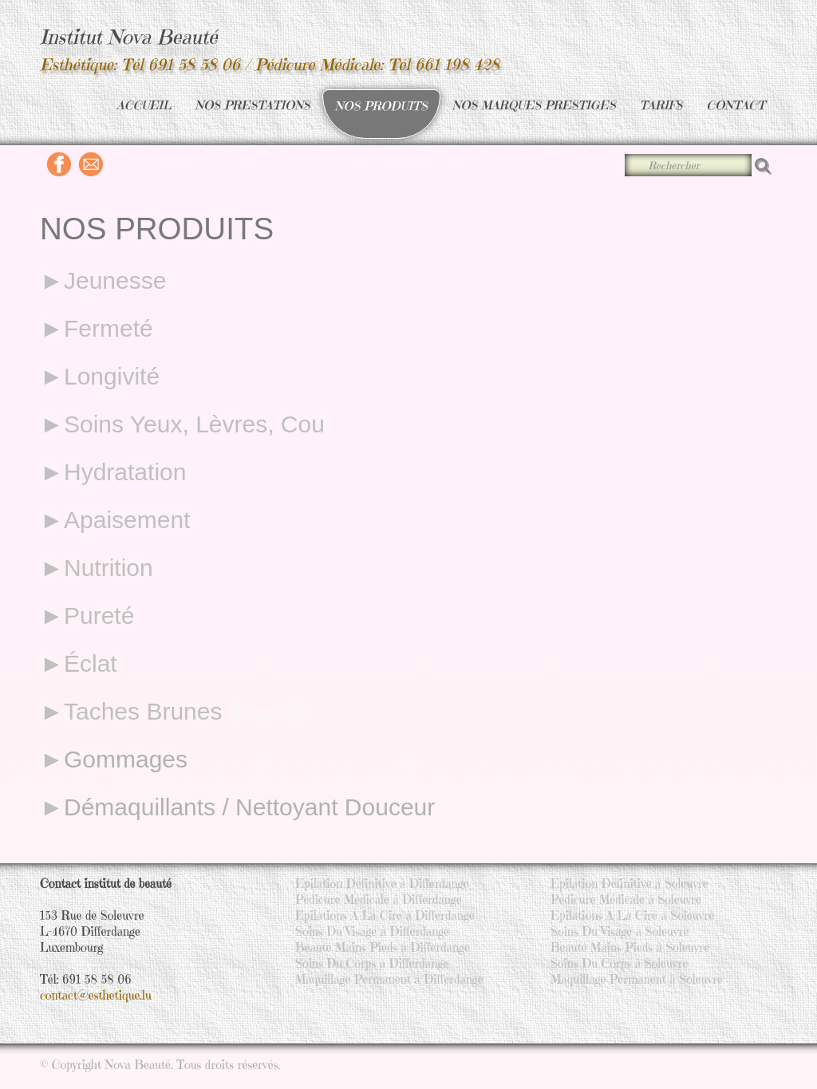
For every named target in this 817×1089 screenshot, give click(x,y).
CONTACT (735, 104)
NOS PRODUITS (381, 105)
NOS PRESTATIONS (252, 104)
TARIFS (661, 104)
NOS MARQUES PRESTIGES (534, 104)
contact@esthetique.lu (96, 995)
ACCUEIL (143, 104)
